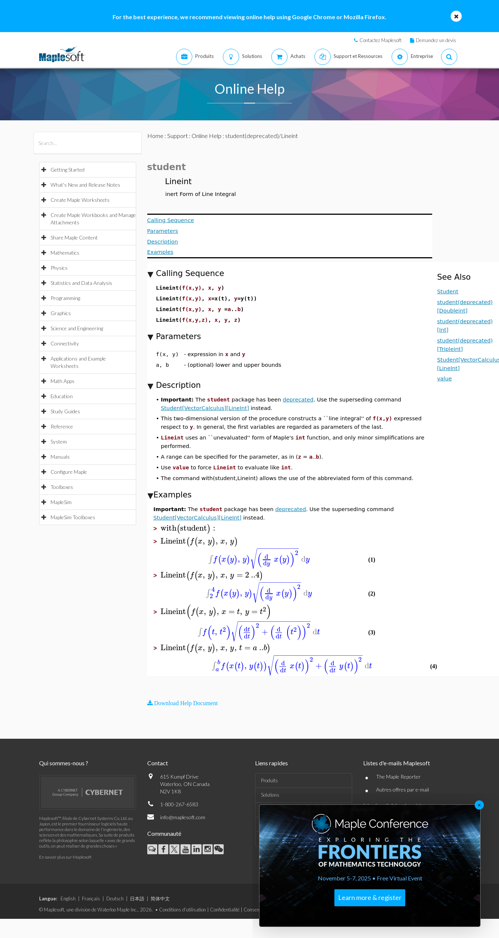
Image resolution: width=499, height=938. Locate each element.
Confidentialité (225, 910)
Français (91, 898)
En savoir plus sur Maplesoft (65, 857)
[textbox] (189, 528)
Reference (62, 426)
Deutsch (115, 898)
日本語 (137, 898)
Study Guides (65, 411)
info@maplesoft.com (182, 817)
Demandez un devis (436, 40)
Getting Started (68, 169)
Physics (59, 268)
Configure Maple (69, 472)
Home (155, 135)
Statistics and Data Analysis (81, 283)
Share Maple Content (74, 237)
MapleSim (61, 502)
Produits (269, 780)
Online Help (206, 135)
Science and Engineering (77, 328)
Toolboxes (62, 487)
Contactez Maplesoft (380, 40)
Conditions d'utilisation (182, 910)
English (68, 898)
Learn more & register (370, 897)
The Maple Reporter (398, 776)
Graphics (61, 313)
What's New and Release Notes (85, 185)
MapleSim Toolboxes (73, 517)
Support (177, 135)
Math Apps (63, 381)
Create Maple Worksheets (80, 200)
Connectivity (65, 343)
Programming (65, 298)
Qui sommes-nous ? (63, 762)
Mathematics (65, 252)
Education (62, 396)
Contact (157, 762)
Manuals (60, 457)
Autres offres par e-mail (402, 789)
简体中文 (160, 898)
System (59, 441)
